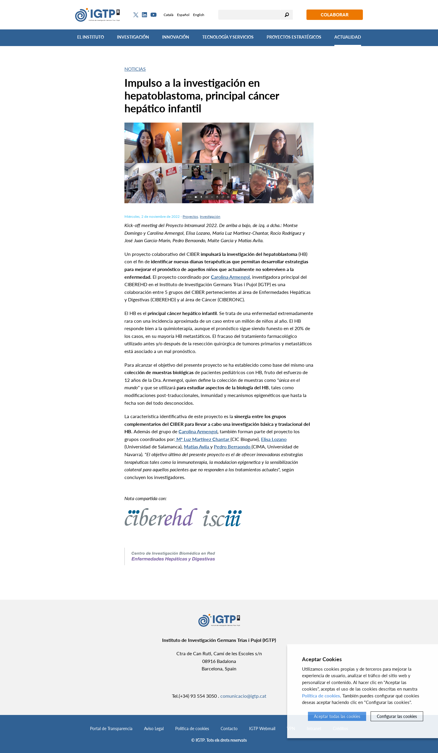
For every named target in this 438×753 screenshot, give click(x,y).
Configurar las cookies (397, 716)
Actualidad (347, 37)
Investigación (133, 37)
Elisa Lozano (274, 439)
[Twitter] (135, 15)
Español (183, 14)
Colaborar (335, 14)
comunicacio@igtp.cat (243, 696)
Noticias (135, 69)
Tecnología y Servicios (228, 37)
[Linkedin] (144, 15)
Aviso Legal (154, 728)
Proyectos (190, 216)
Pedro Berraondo (233, 446)
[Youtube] (153, 14)
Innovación (175, 37)
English (198, 14)
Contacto (229, 728)
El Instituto (90, 37)
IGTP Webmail (262, 728)
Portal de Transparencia (111, 728)
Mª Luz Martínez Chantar (202, 439)
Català (168, 14)
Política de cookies (192, 728)
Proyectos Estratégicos (294, 37)
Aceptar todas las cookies (337, 716)
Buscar (287, 15)
